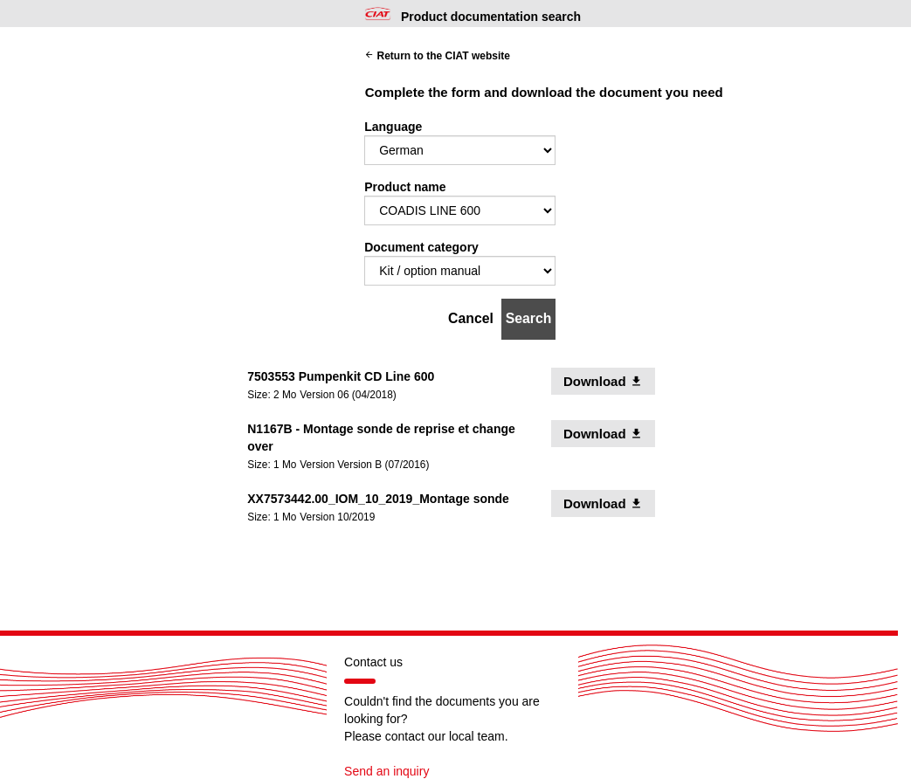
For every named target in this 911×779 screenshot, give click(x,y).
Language (393, 127)
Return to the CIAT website (437, 56)
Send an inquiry (386, 771)
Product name (404, 187)
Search (529, 318)
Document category (421, 247)
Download (609, 381)
